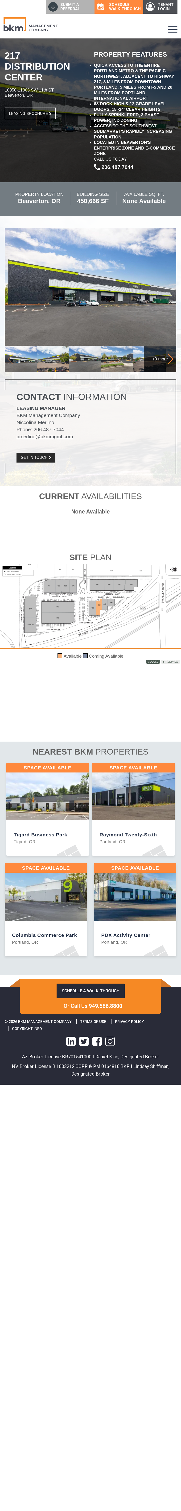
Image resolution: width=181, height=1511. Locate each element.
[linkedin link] (71, 1041)
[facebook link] (97, 1041)
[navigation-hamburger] (172, 29)
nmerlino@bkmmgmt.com (44, 436)
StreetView (170, 661)
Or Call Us (93, 1006)
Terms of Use (93, 1021)
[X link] (84, 1041)
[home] (31, 24)
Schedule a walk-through (90, 990)
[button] (171, 359)
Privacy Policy (129, 1021)
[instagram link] (110, 1041)
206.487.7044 (48, 429)
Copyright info (27, 1029)
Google (153, 661)
